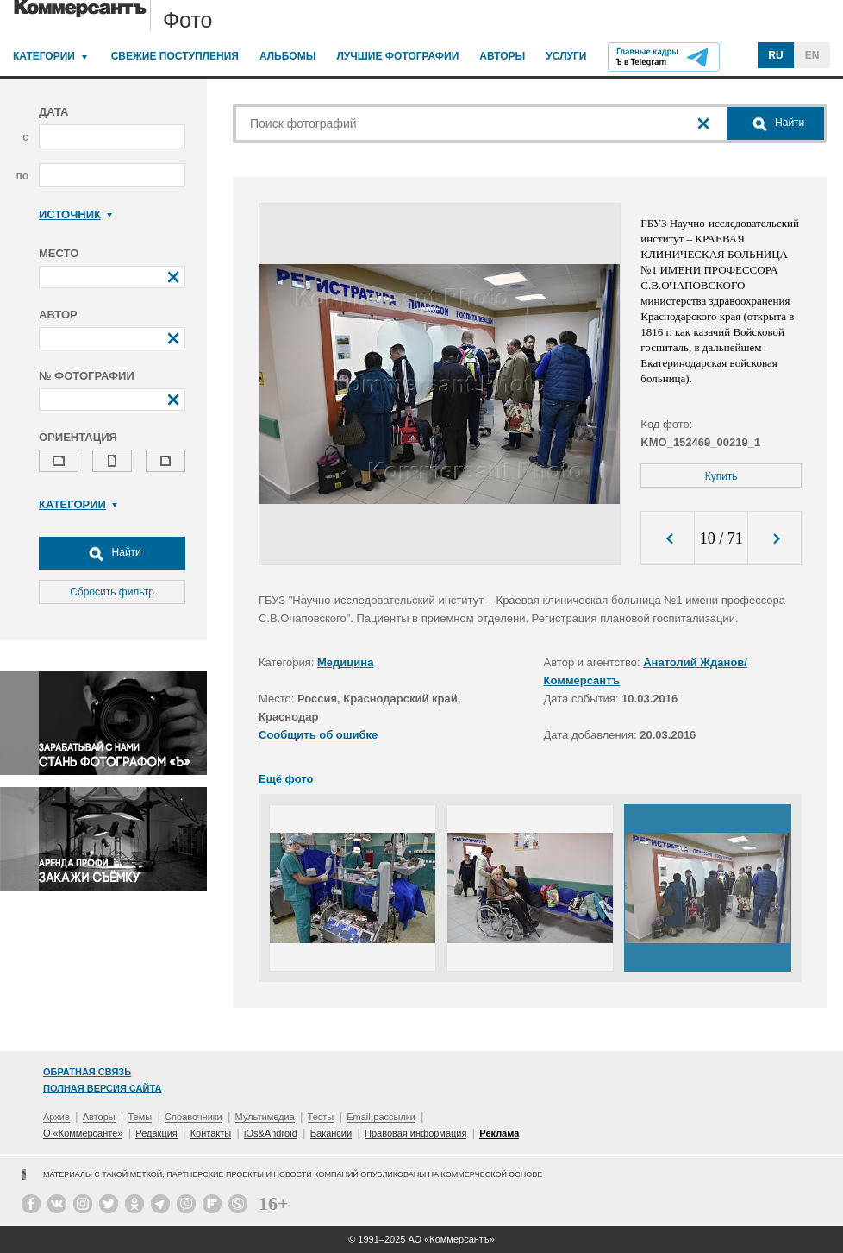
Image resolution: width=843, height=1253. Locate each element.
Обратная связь (87, 1072)
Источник (75, 214)
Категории (44, 56)
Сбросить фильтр (112, 592)
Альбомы (287, 56)
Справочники (193, 1116)
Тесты (321, 1116)
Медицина (345, 662)
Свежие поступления (175, 56)
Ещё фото (286, 778)
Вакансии (331, 1133)
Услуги (566, 56)
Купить (721, 476)
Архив (56, 1116)
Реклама (499, 1133)
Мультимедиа (265, 1116)
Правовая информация (415, 1133)
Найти (112, 553)
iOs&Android (270, 1133)
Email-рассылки (381, 1116)
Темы (140, 1116)
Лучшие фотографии (397, 56)
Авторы (502, 56)
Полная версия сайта (102, 1088)
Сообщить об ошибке (318, 734)
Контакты (211, 1133)
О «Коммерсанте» (82, 1133)
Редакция (156, 1133)
